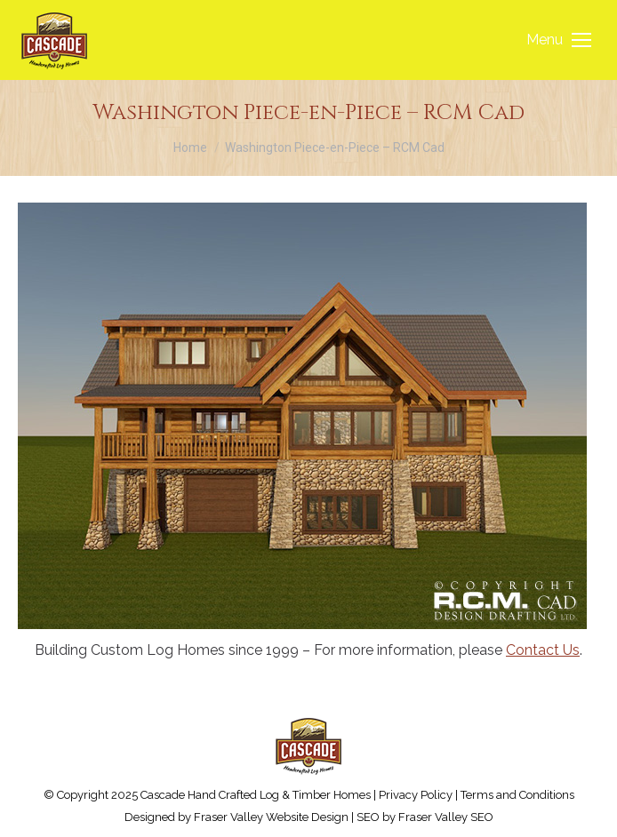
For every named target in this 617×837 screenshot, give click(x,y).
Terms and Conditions (517, 794)
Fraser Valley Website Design (271, 817)
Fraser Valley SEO (445, 817)
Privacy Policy (416, 794)
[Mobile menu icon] (558, 40)
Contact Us (543, 650)
